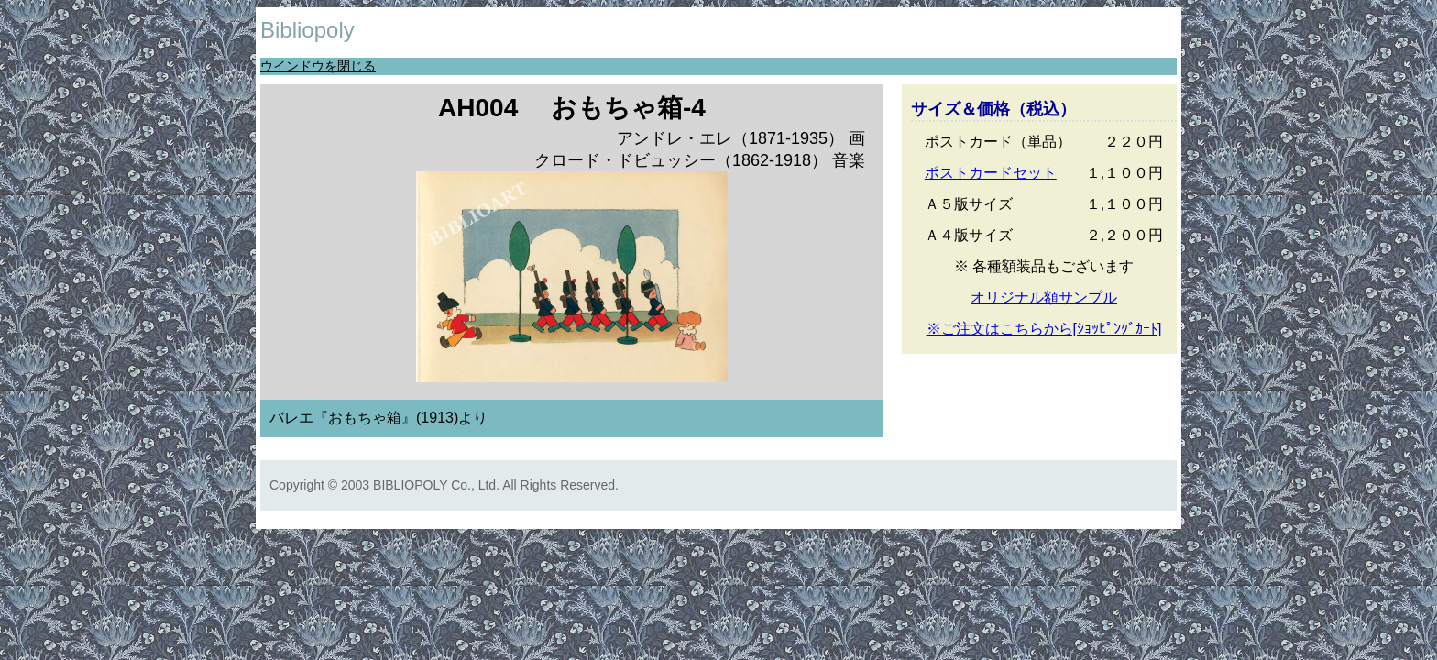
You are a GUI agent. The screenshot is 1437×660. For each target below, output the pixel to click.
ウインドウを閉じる (318, 66)
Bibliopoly (307, 29)
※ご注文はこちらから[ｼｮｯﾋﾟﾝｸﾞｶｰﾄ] (1044, 328)
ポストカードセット (991, 173)
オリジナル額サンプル (1044, 297)
